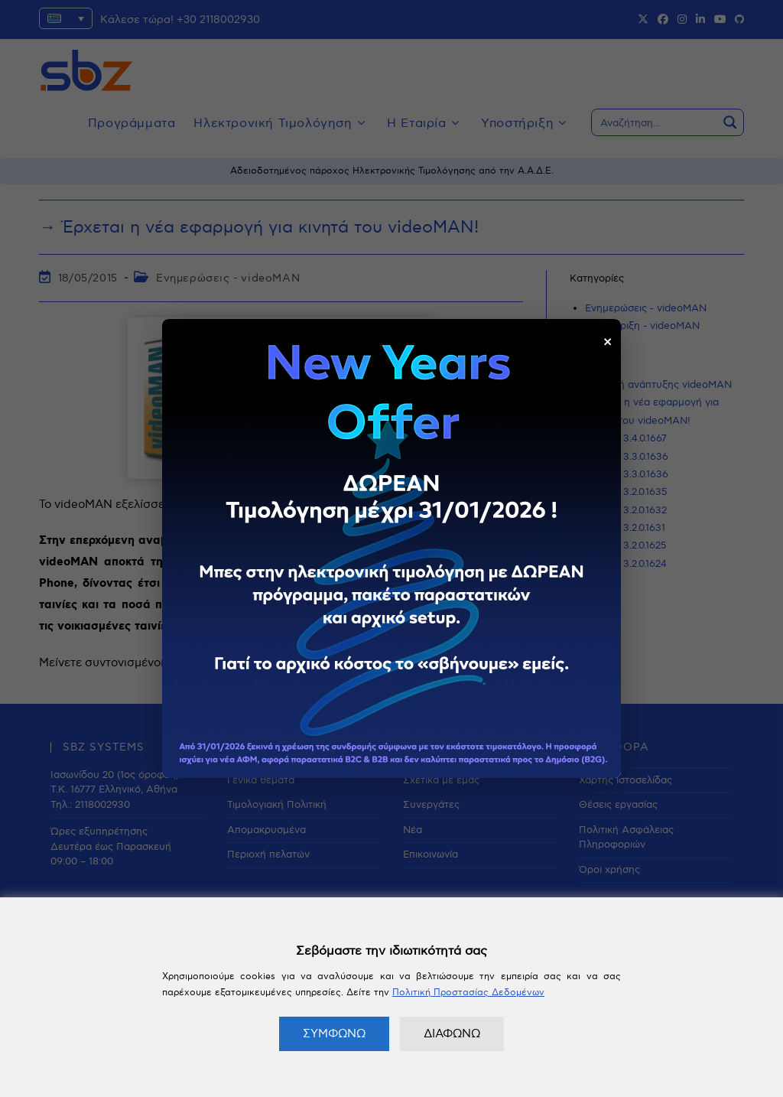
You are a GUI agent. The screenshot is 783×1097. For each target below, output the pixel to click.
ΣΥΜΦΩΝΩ (334, 1033)
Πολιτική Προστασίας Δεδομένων (468, 992)
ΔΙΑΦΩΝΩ (452, 1033)
